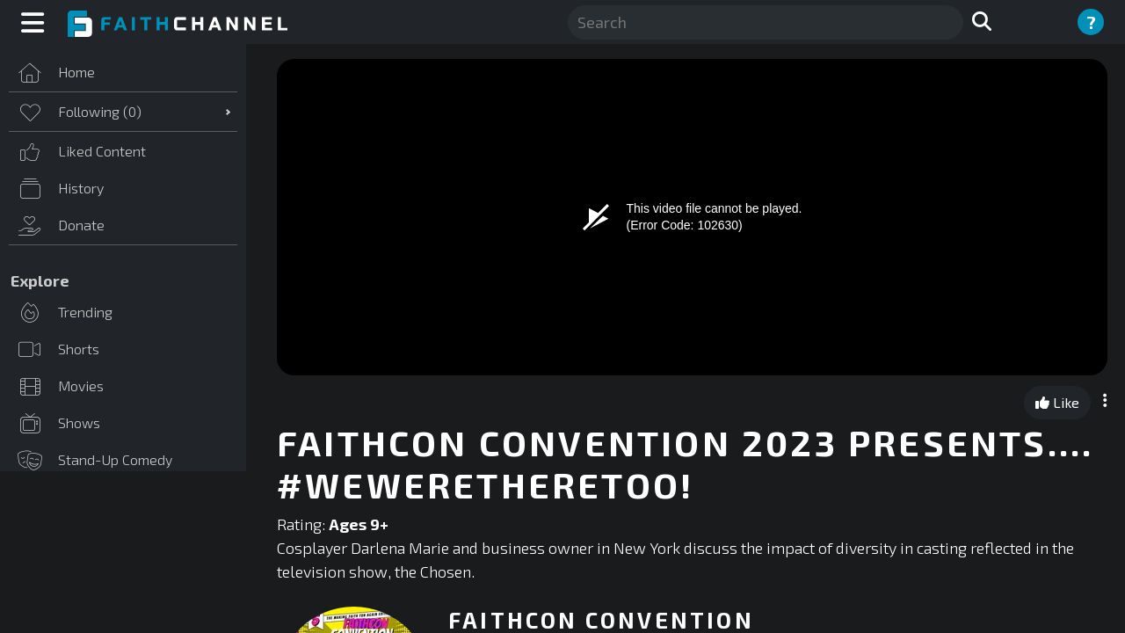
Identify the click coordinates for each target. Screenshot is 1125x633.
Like (1057, 402)
